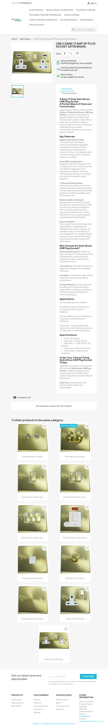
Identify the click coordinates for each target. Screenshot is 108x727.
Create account (62, 706)
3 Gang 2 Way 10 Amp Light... (33, 538)
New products (17, 703)
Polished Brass (68, 19)
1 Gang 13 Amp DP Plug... (75, 619)
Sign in (58, 703)
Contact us (38, 709)
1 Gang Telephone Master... (32, 578)
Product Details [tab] (69, 93)
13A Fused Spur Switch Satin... (75, 538)
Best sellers (16, 706)
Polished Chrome (85, 10)
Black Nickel (36, 10)
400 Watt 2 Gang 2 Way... (75, 456)
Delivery (37, 699)
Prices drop (16, 699)
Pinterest (77, 53)
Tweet (71, 53)
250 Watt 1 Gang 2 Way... (75, 578)
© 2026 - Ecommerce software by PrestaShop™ (54, 723)
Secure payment (41, 706)
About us (37, 703)
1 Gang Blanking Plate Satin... (33, 619)
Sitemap (37, 712)
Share (64, 53)
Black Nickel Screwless (59, 10)
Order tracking (62, 699)
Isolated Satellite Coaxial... (33, 456)
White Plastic (36, 24)
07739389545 (25, 3)
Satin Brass (86, 19)
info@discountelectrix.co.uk (91, 721)
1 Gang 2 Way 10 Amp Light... (32, 497)
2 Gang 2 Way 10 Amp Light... (75, 497)
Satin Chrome (71, 15)
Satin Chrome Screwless (43, 19)
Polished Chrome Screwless (45, 15)
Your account (64, 695)
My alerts (60, 709)
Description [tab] (66, 89)
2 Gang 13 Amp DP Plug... (54, 659)
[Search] (84, 29)
